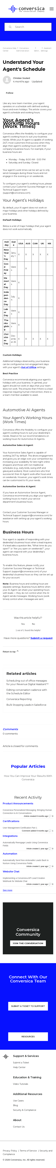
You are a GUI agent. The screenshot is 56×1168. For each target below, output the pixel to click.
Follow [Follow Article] (9, 93)
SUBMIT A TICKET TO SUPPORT (28, 1006)
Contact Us (18, 1126)
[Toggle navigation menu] (50, 9)
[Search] (28, 27)
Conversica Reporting (19, 699)
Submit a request (41, 638)
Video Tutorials (20, 1084)
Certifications (11, 821)
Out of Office (28, 367)
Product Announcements (18, 803)
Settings (37, 51)
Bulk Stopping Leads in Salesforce (26, 704)
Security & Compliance (24, 1110)
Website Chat (11, 871)
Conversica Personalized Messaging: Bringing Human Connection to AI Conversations (27, 811)
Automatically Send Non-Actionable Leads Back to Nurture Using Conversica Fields (26, 861)
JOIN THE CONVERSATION (28, 943)
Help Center (19, 1067)
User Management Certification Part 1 (20, 828)
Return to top (11, 651)
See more (7, 890)
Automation (10, 853)
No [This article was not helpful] (33, 624)
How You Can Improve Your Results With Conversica (28, 778)
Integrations (10, 836)
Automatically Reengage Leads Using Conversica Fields (25, 844)
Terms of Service (28, 1150)
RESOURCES (28, 1036)
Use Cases (18, 1100)
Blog (15, 1105)
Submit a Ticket (21, 1062)
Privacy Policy (10, 1150)
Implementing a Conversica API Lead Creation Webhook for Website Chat (24, 879)
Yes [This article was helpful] (23, 624)
